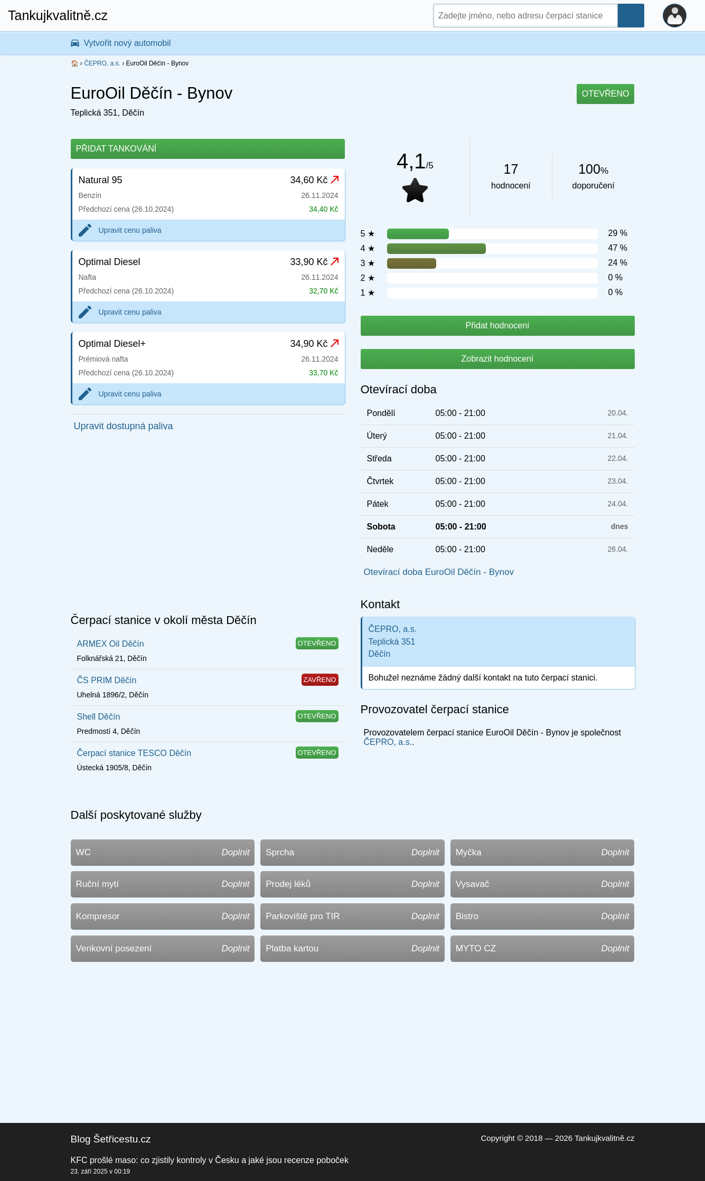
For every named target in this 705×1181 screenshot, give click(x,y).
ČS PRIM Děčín (107, 680)
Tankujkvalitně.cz (58, 15)
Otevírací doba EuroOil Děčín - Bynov (439, 572)
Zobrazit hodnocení (498, 358)
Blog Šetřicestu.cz (111, 1139)
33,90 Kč (314, 262)
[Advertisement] (208, 526)
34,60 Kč (314, 180)
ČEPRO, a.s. (102, 63)
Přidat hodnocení (498, 325)
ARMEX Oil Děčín (110, 643)
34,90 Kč (314, 343)
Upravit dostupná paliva (123, 426)
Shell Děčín (98, 716)
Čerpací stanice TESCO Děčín (134, 753)
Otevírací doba (399, 389)
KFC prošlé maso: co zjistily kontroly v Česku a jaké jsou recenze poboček (210, 1160)
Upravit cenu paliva (130, 230)
